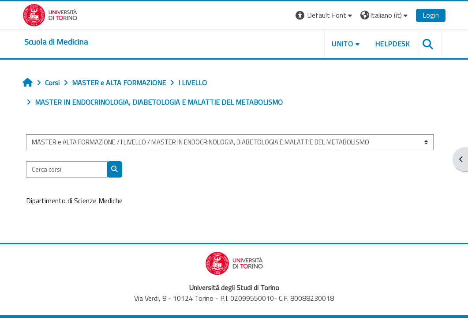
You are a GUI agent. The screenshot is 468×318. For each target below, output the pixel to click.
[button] (325, 15)
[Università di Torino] (50, 14)
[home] (56, 42)
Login (431, 15)
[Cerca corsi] (67, 169)
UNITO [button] (342, 43)
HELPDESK (392, 43)
